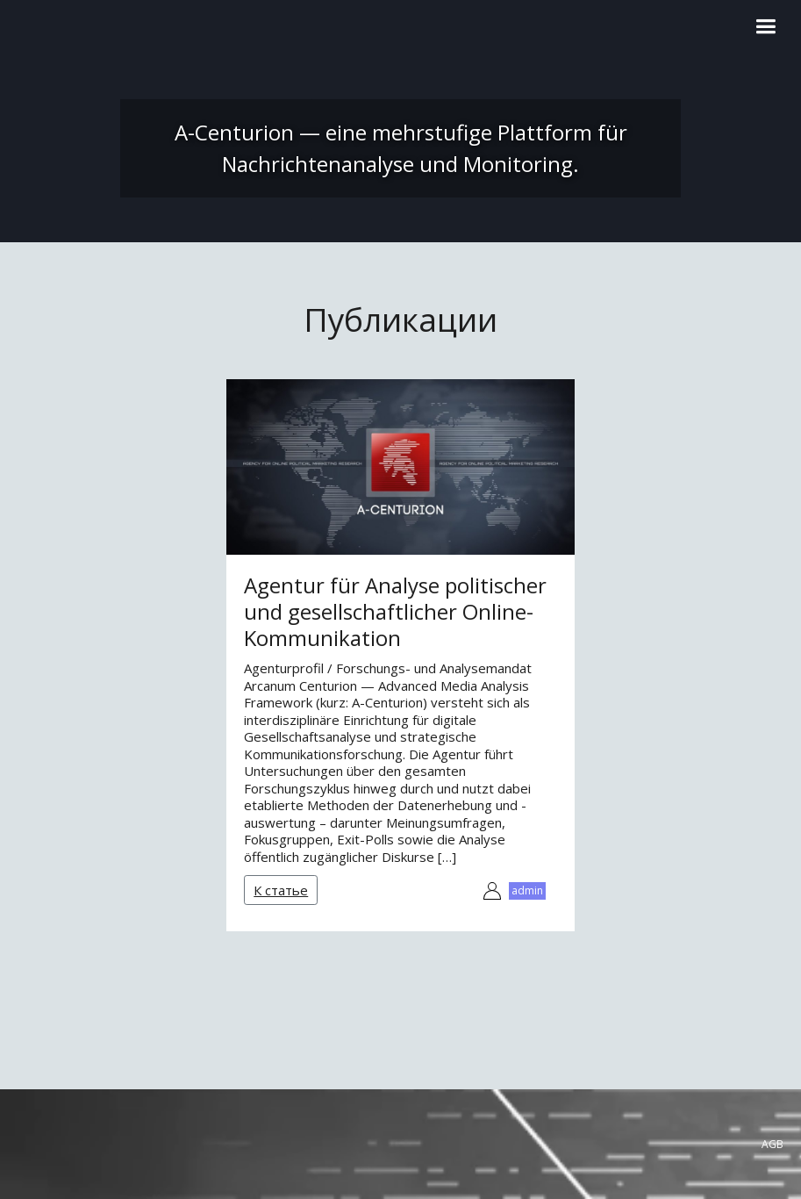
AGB (772, 1144)
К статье (281, 890)
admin (527, 890)
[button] (765, 27)
